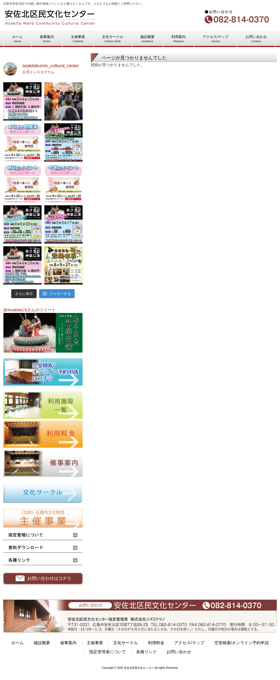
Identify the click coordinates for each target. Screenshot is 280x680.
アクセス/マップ (189, 642)
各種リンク (146, 651)
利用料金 (156, 642)
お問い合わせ (179, 651)
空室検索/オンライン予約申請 (241, 642)
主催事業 (95, 642)
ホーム (17, 642)
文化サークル (125, 642)
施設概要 (42, 642)
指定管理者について (107, 651)
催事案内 (68, 642)
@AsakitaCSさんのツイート (29, 309)
